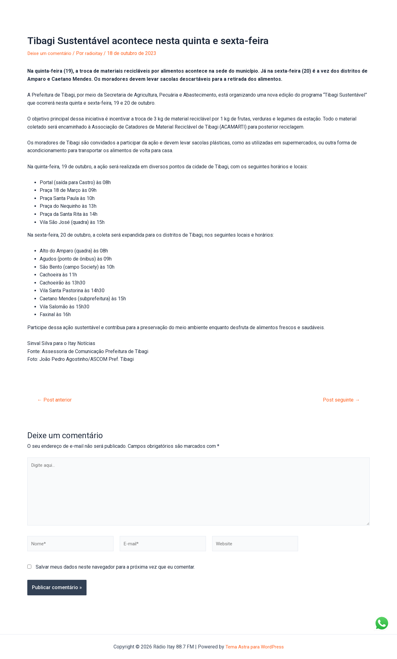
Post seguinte (340, 399)
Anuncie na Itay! (105, 9)
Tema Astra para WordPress (254, 647)
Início (23, 9)
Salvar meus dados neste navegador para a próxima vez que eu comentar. (115, 571)
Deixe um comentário (50, 53)
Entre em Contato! (183, 9)
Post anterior (56, 399)
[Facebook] (372, 9)
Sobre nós (143, 9)
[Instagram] (382, 9)
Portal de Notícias (58, 9)
